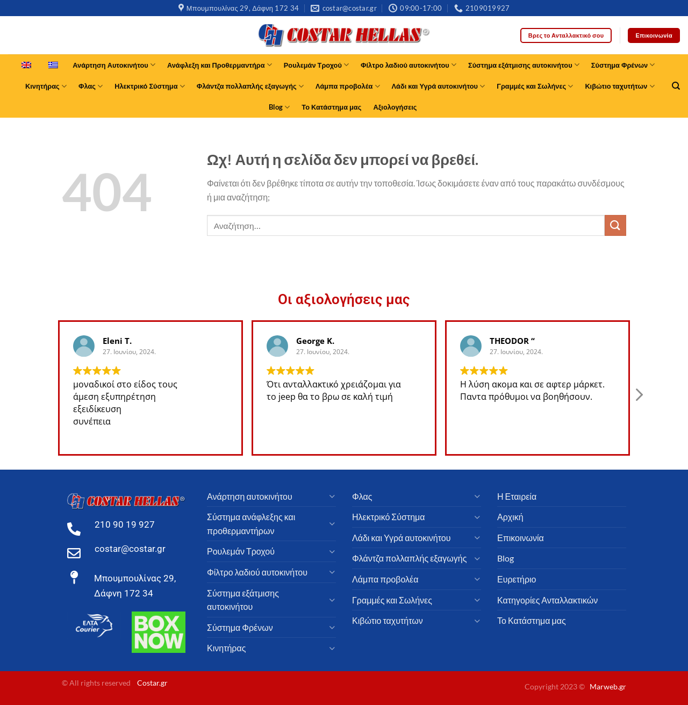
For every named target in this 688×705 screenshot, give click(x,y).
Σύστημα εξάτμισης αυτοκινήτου (523, 65)
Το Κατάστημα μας (331, 107)
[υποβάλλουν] (615, 225)
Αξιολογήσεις (395, 107)
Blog (279, 107)
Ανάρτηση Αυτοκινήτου (114, 65)
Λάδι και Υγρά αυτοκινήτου (438, 86)
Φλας (90, 86)
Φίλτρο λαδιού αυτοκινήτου (408, 65)
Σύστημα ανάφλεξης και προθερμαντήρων (251, 524)
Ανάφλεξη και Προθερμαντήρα (219, 65)
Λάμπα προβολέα (348, 86)
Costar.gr (152, 682)
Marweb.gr (608, 686)
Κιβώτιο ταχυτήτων (619, 86)
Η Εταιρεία (516, 496)
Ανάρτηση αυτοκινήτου (249, 496)
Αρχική (510, 517)
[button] (638, 397)
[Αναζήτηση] (676, 86)
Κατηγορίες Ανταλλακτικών (547, 600)
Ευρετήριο (516, 579)
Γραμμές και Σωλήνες (535, 86)
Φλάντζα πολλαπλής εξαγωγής (250, 86)
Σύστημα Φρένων (623, 65)
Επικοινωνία (520, 538)
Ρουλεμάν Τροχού (316, 65)
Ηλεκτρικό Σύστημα (149, 86)
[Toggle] (331, 496)
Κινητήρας (46, 86)
